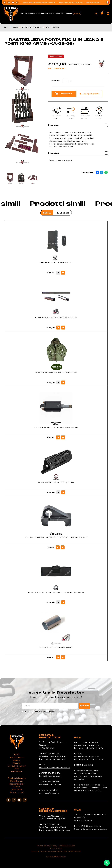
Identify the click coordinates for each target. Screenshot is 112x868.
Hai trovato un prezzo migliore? (80, 64)
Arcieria (52, 13)
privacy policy (49, 712)
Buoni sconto (16, 771)
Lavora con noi (16, 792)
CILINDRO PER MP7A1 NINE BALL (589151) (56, 647)
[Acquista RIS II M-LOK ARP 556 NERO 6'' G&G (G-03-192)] (58, 492)
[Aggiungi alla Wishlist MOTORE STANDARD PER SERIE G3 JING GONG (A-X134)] (63, 437)
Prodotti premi (16, 781)
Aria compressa (34, 13)
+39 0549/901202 (51, 753)
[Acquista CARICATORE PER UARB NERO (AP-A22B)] (58, 273)
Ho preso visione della (39, 712)
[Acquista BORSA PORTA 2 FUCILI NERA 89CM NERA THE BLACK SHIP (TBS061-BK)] (58, 602)
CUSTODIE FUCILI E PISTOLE (32, 27)
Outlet (16, 769)
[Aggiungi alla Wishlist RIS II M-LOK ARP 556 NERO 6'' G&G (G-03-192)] (63, 492)
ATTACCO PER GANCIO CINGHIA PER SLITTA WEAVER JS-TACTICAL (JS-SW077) (56, 537)
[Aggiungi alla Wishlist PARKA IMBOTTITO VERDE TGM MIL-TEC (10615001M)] (63, 382)
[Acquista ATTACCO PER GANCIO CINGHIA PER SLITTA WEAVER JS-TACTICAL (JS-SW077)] (58, 547)
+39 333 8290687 (57, 756)
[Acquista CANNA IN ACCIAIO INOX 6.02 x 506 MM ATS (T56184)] (58, 327)
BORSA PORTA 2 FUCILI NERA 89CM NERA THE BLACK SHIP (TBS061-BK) (56, 592)
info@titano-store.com (56, 759)
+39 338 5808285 (57, 827)
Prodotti (7, 27)
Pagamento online (16, 784)
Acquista (63, 93)
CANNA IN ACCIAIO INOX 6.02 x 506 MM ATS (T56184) (56, 317)
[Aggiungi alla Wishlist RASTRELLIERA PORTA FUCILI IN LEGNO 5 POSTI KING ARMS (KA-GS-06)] (89, 94)
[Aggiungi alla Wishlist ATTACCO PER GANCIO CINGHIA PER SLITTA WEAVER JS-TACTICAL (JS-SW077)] (63, 547)
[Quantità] (66, 81)
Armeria (44, 13)
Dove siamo (16, 789)
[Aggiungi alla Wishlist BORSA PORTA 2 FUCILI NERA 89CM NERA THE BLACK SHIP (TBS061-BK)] (63, 602)
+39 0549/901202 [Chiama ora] (78, 2)
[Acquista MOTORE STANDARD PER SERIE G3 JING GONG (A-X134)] (58, 437)
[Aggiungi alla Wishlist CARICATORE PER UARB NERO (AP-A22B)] (63, 273)
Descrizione (78, 125)
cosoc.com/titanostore (49, 793)
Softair (24, 13)
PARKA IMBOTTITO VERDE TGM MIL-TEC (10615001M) (56, 372)
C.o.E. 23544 (56, 848)
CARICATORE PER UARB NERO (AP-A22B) (56, 262)
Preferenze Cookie (67, 846)
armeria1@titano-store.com (58, 830)
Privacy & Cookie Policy (47, 846)
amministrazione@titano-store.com (54, 768)
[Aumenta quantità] (70, 81)
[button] (108, 2)
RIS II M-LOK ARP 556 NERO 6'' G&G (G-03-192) (56, 482)
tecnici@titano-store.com (50, 776)
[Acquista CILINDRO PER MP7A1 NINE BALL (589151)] (58, 657)
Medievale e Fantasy (64, 13)
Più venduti (62, 213)
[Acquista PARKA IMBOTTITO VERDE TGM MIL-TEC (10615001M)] (58, 382)
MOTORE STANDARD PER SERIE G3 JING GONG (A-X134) (56, 427)
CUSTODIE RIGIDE (53, 27)
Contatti (16, 787)
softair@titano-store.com (49, 2)
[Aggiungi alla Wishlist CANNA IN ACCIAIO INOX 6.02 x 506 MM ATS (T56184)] (63, 327)
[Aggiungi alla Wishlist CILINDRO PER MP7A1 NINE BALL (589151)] (63, 657)
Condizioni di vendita (17, 778)
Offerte (77, 13)
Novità (47, 213)
